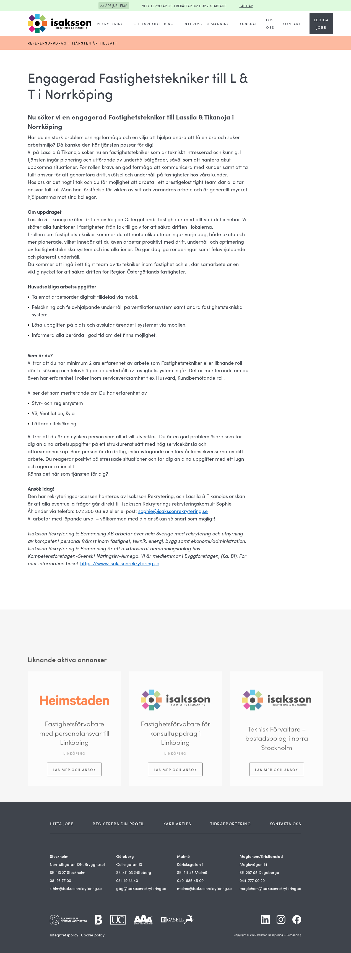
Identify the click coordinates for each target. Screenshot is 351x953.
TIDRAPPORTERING (230, 823)
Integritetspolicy (64, 935)
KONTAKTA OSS (285, 823)
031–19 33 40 (127, 880)
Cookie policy (93, 935)
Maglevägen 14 (253, 864)
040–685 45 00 (190, 880)
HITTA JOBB (62, 823)
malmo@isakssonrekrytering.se (204, 888)
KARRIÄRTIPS (177, 823)
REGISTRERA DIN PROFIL (118, 823)
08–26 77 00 (60, 880)
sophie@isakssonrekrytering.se (173, 510)
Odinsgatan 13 (129, 864)
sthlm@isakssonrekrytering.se (76, 888)
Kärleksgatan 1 (190, 864)
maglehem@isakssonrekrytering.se (270, 888)
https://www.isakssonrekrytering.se (119, 563)
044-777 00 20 (252, 880)
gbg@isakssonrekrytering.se (141, 888)
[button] (110, 23)
